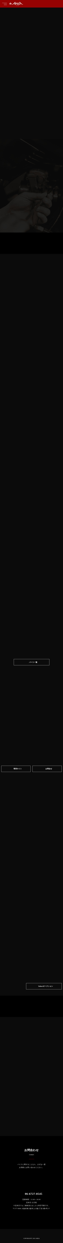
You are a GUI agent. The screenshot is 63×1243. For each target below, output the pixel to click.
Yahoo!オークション (45, 986)
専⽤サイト (17, 769)
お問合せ (48, 769)
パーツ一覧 (33, 662)
